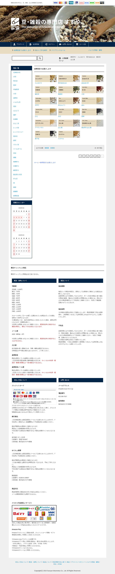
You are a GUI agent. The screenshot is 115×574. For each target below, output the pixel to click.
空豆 (14, 153)
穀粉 (14, 187)
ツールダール (17, 149)
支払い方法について (21, 562)
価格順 (47, 148)
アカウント (18, 44)
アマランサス (46, 124)
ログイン (50, 44)
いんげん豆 (16, 102)
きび (69, 112)
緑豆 (14, 140)
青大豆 (15, 81)
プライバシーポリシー (78, 562)
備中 (14, 115)
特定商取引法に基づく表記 (61, 562)
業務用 (15, 191)
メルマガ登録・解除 (95, 50)
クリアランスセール (57, 50)
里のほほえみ (90, 57)
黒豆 (14, 85)
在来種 (15, 119)
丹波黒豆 (16, 89)
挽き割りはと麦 (92, 124)
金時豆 (15, 98)
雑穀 (14, 157)
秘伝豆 (98, 57)
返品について (47, 562)
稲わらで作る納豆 (39, 50)
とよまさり (81, 57)
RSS (54, 564)
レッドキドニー (18, 132)
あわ (92, 101)
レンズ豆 (16, 128)
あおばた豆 (92, 79)
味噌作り (16, 162)
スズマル (69, 135)
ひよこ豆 (16, 123)
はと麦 (73, 59)
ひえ (46, 112)
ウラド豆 (16, 144)
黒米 (92, 112)
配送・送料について (35, 562)
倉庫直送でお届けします (21, 50)
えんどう (16, 110)
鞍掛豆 (69, 90)
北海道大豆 (16, 72)
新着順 (52, 148)
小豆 (92, 90)
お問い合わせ (65, 44)
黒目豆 (15, 136)
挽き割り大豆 (17, 174)
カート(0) (81, 44)
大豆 (14, 76)
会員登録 (34, 44)
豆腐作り (16, 166)
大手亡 (46, 101)
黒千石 (46, 135)
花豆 (14, 106)
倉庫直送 (16, 196)
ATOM (60, 564)
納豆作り (73, 57)
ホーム (36, 162)
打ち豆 (15, 178)
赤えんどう (69, 101)
